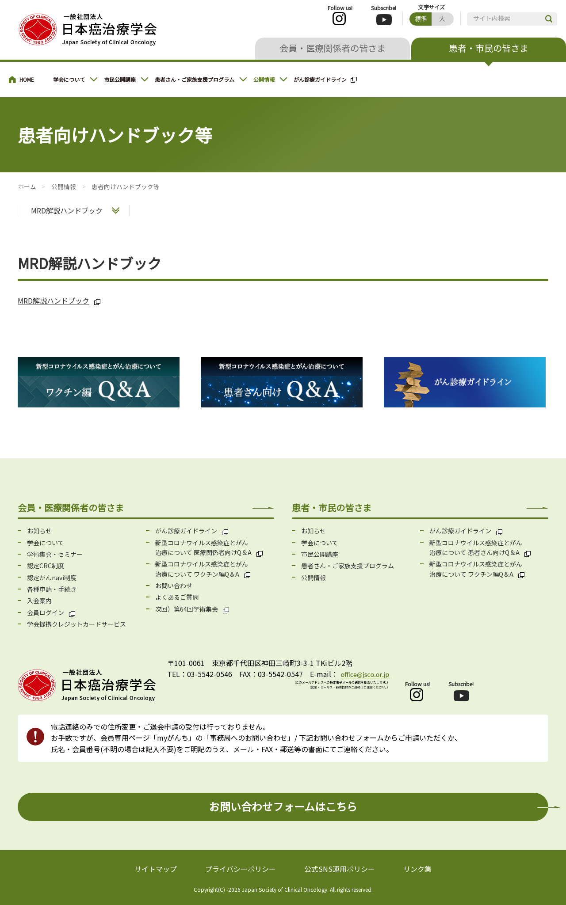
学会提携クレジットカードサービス (76, 624)
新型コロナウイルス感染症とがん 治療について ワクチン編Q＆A (201, 568)
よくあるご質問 (177, 597)
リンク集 (417, 868)
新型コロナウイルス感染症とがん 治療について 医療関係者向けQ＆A (203, 547)
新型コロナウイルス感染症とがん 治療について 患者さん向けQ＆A (475, 547)
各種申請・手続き (51, 589)
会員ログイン (45, 612)
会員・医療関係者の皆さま (332, 48)
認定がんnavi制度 (51, 577)
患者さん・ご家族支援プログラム (194, 79)
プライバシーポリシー (240, 868)
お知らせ (39, 530)
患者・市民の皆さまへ (26, 79)
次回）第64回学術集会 (186, 609)
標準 (421, 18)
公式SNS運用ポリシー (339, 868)
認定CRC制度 (45, 565)
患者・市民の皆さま (488, 48)
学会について (69, 79)
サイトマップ (155, 868)
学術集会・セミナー (55, 554)
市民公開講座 (120, 79)
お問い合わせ (173, 585)
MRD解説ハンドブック (67, 210)
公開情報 (264, 79)
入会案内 (39, 600)
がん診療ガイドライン (320, 79)
